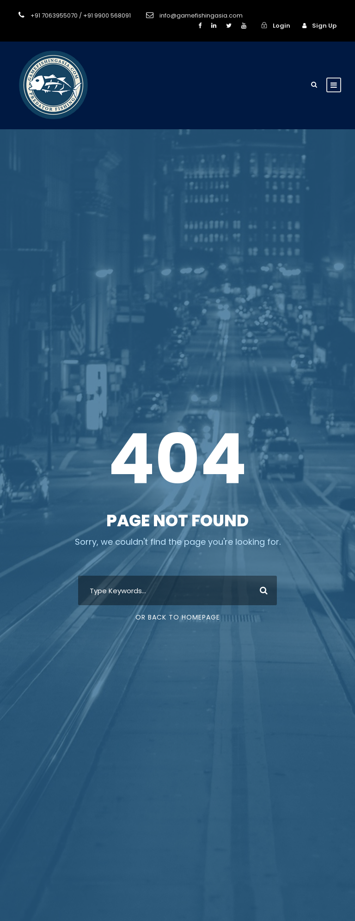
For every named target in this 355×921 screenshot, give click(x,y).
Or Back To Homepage (177, 617)
